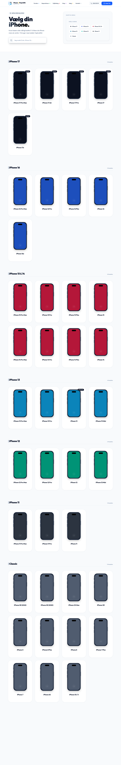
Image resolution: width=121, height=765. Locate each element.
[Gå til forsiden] (17, 3)
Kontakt (78, 3)
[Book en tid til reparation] (107, 3)
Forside (36, 3)
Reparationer (46, 3)
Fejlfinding (56, 3)
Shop (64, 3)
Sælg (71, 3)
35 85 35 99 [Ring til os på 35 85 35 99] (95, 3)
